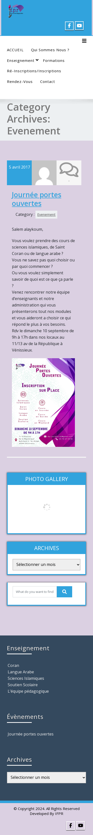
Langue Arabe (21, 671)
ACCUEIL (15, 49)
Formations (54, 60)
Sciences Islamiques (26, 678)
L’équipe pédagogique (28, 691)
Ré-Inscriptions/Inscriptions (34, 70)
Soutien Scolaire (23, 684)
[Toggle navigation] (84, 41)
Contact (47, 81)
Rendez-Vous (20, 81)
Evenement (46, 214)
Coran (13, 665)
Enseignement (23, 60)
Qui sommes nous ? (50, 49)
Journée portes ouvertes (36, 199)
